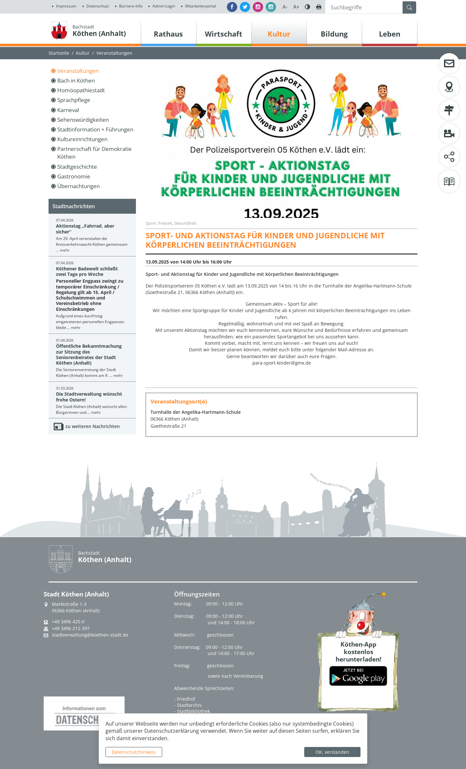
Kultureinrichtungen (82, 139)
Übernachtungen (78, 186)
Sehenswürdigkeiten (83, 119)
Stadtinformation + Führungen (95, 129)
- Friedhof (184, 699)
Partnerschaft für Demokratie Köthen (94, 152)
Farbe (307, 7)
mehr (65, 250)
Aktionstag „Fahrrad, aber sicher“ (85, 228)
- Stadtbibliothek (192, 711)
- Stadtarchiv (188, 705)
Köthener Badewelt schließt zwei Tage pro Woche (87, 271)
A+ (296, 6)
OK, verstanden (332, 752)
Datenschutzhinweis (134, 752)
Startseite (59, 53)
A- (285, 6)
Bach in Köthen (76, 80)
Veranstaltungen (78, 70)
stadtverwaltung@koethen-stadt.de (90, 635)
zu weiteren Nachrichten (92, 426)
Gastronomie (73, 176)
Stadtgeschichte (77, 166)
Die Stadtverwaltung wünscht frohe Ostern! (89, 396)
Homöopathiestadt (81, 90)
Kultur (83, 53)
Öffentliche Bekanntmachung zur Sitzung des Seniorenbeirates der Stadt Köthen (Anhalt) (89, 354)
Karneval (68, 110)
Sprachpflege (73, 100)
